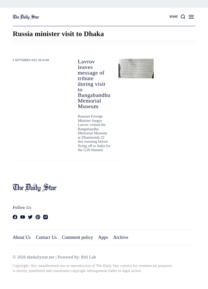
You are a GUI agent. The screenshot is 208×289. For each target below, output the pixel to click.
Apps (103, 237)
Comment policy (77, 237)
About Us (22, 237)
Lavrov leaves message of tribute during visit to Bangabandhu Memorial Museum (94, 83)
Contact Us (46, 237)
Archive (120, 237)
